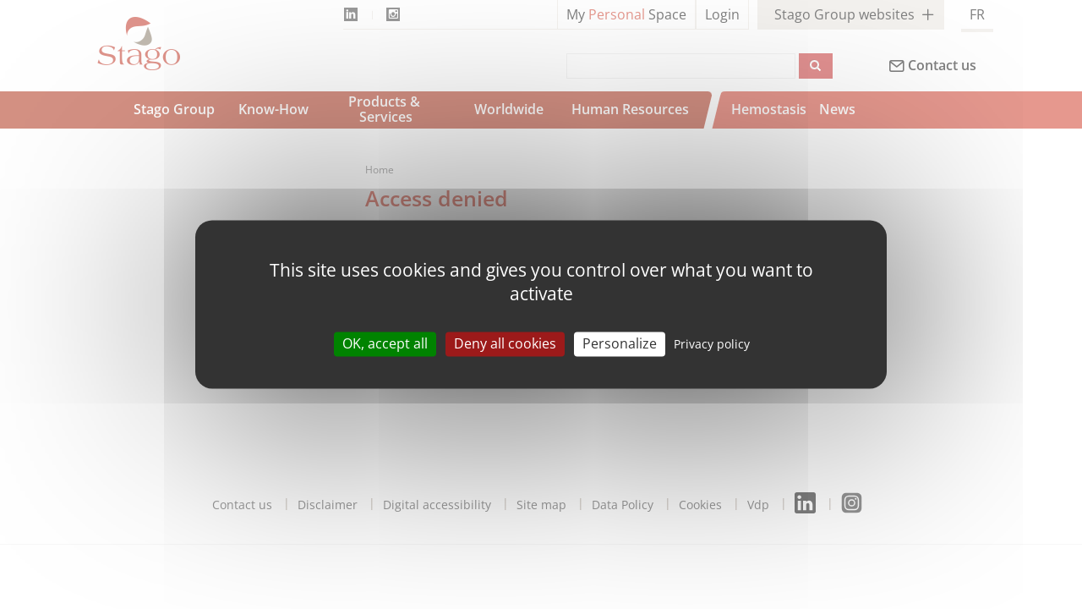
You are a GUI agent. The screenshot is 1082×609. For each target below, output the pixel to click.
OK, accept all (385, 343)
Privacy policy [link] (712, 344)
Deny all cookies (505, 343)
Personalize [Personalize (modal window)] (619, 343)
